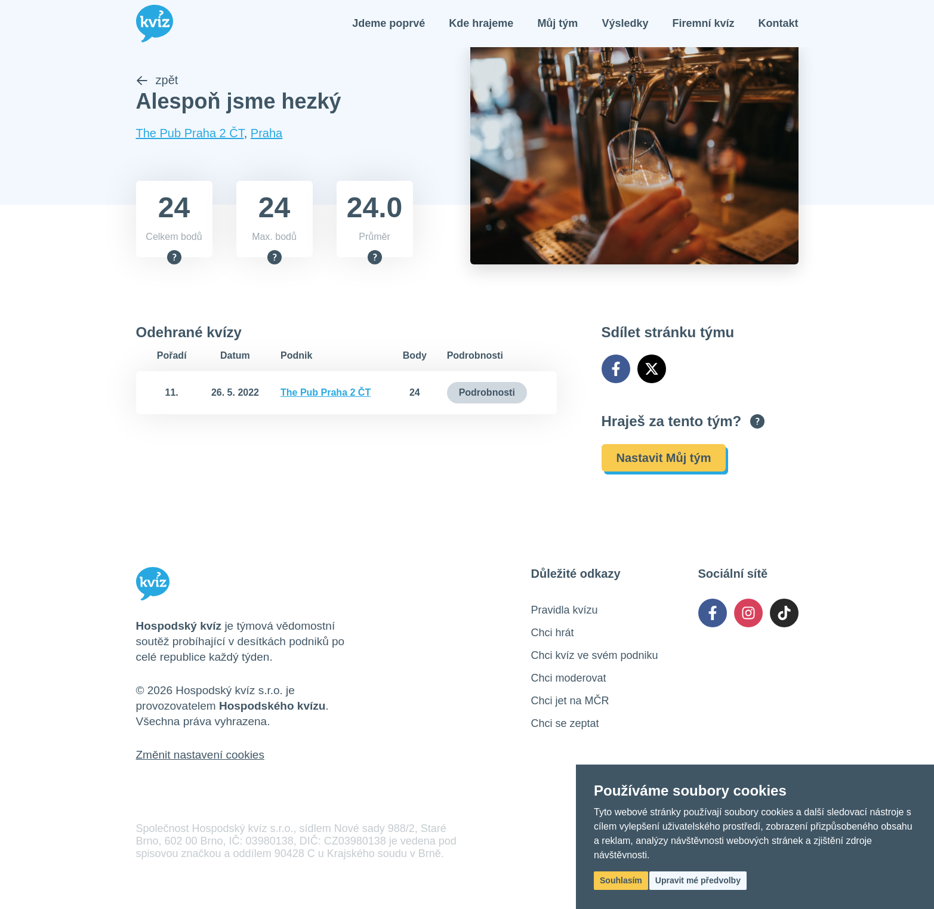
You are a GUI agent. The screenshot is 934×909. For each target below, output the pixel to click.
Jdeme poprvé (388, 24)
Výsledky (625, 24)
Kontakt (779, 24)
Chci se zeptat (565, 725)
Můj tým (557, 24)
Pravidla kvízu (564, 611)
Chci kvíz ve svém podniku (594, 657)
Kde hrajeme (481, 24)
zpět (157, 81)
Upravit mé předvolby (698, 880)
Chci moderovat (568, 679)
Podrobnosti (487, 394)
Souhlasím (621, 880)
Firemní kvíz (703, 24)
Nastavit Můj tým (663, 459)
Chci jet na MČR (570, 702)
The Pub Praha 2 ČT (190, 134)
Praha (266, 134)
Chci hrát (552, 634)
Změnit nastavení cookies (200, 756)
